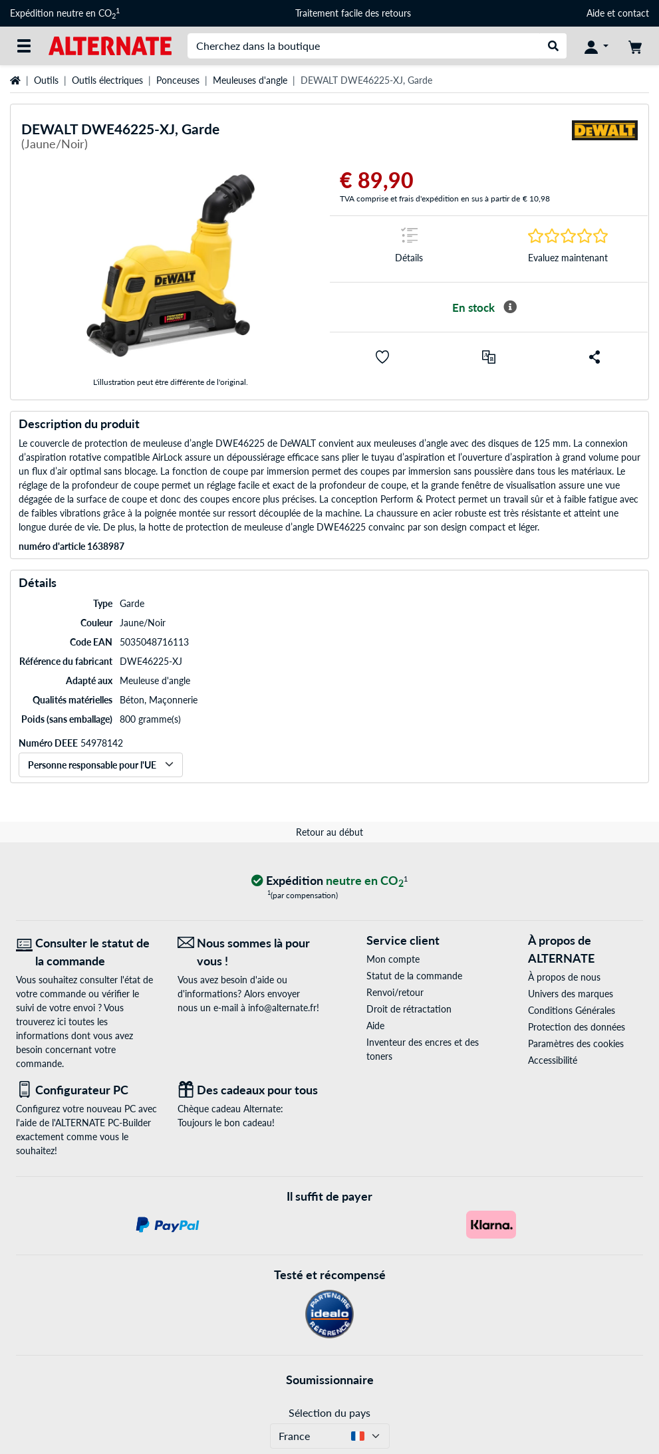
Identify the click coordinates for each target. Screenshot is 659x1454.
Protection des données (576, 1026)
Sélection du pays (329, 1412)
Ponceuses (177, 80)
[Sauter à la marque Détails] (409, 249)
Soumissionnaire (330, 1379)
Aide (595, 13)
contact (633, 13)
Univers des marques (570, 993)
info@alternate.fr (282, 1007)
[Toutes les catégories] (24, 46)
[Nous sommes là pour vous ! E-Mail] (248, 952)
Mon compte (393, 959)
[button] (382, 357)
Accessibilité (552, 1060)
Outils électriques (107, 80)
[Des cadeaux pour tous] (248, 1090)
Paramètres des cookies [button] (576, 1043)
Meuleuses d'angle (250, 80)
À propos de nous (564, 977)
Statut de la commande (414, 975)
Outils (46, 80)
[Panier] (635, 46)
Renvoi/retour (395, 992)
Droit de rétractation (409, 1009)
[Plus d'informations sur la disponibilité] (510, 307)
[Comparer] (489, 357)
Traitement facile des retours (353, 13)
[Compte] (596, 46)
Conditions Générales (571, 1010)
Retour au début (329, 832)
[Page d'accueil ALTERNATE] (110, 45)
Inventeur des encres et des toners (422, 1049)
